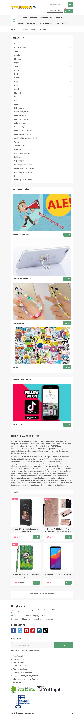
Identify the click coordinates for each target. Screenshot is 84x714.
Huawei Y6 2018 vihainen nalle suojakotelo (26, 530)
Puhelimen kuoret (20, 659)
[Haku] (60, 4)
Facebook (13, 630)
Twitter (20, 630)
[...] (18, 612)
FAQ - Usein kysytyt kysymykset (25, 676)
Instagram (39, 630)
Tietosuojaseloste (20, 669)
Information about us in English (25, 679)
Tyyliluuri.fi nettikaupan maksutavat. (27, 666)
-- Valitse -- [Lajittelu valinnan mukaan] (16, 492)
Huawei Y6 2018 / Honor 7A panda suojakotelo (26, 576)
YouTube (26, 630)
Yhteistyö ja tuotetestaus (23, 672)
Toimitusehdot (18, 656)
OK (63, 645)
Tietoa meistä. (18, 663)
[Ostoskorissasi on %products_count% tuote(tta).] (68, 11)
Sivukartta (17, 682)
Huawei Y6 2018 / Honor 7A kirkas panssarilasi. (58, 576)
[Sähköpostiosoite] (32, 645)
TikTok (45, 630)
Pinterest (32, 630)
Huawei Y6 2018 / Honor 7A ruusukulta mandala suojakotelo (58, 530)
